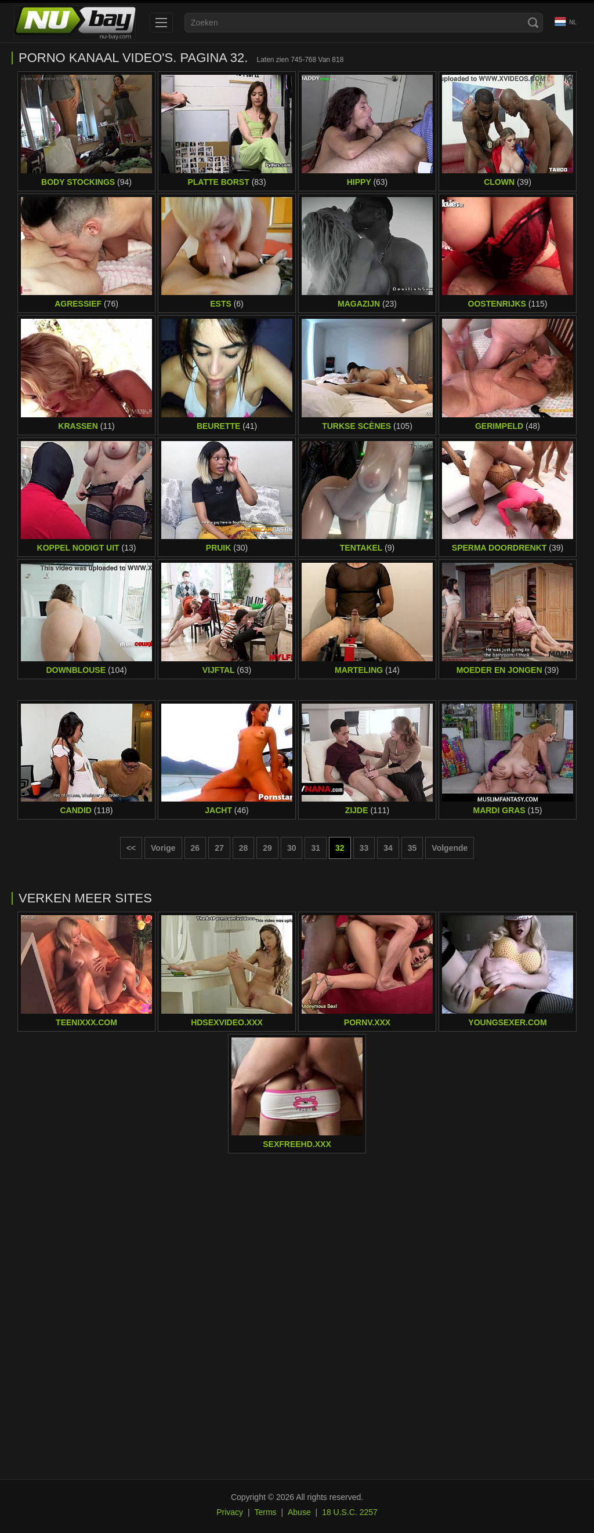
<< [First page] (131, 848)
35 (412, 848)
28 (243, 848)
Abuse (299, 1512)
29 (267, 848)
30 (291, 848)
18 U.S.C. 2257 (350, 1512)
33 (364, 848)
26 (195, 848)
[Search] (533, 22)
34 (388, 848)
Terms (265, 1512)
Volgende (450, 848)
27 (219, 848)
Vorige (163, 848)
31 (315, 848)
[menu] (161, 22)
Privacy (229, 1512)
